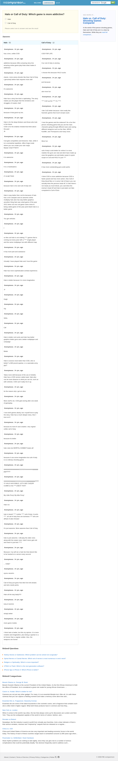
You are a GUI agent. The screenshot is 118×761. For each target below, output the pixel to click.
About (6, 757)
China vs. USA (7, 729)
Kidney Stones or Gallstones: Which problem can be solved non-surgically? (30, 655)
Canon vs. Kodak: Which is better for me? (17, 691)
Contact (12, 757)
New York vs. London (9, 710)
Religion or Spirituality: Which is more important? (21, 662)
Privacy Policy (35, 757)
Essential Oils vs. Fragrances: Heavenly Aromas (19, 701)
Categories (45, 757)
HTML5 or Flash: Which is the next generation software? (24, 666)
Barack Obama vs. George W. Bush (15, 682)
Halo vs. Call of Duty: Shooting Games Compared (94, 20)
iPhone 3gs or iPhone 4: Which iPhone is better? (21, 670)
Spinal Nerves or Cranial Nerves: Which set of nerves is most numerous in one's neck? (35, 658)
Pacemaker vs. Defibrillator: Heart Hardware (18, 738)
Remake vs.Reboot (9, 719)
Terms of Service (22, 757)
